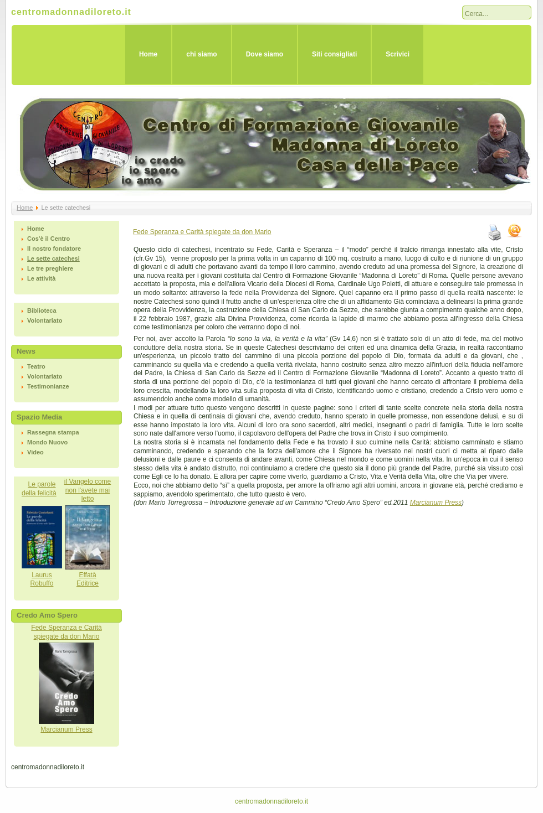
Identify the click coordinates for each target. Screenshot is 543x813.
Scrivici (397, 54)
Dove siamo (264, 54)
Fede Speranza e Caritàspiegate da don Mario (66, 632)
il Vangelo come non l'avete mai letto (87, 490)
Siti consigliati (334, 54)
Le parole (41, 484)
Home (148, 54)
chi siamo (201, 54)
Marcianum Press (66, 729)
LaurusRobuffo (42, 579)
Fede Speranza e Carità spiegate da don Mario (202, 232)
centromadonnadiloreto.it (71, 12)
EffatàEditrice (87, 579)
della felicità (39, 493)
